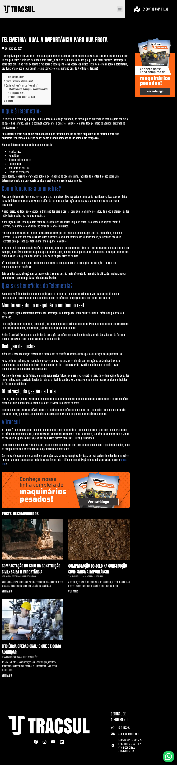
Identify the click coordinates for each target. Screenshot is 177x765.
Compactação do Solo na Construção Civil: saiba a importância (31, 569)
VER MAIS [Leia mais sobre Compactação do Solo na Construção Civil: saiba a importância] (7, 591)
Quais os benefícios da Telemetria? (22, 85)
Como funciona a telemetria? (19, 81)
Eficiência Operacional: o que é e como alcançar (31, 649)
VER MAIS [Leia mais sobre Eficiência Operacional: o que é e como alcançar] (7, 675)
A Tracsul (10, 100)
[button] (120, 9)
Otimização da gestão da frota (22, 96)
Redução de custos (17, 92)
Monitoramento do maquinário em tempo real (28, 89)
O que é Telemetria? (15, 76)
